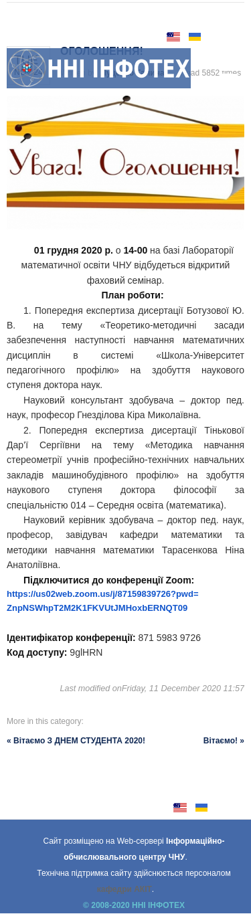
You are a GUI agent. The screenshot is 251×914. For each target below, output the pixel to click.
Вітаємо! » (223, 740)
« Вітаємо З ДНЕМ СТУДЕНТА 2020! (76, 740)
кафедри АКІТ (124, 889)
